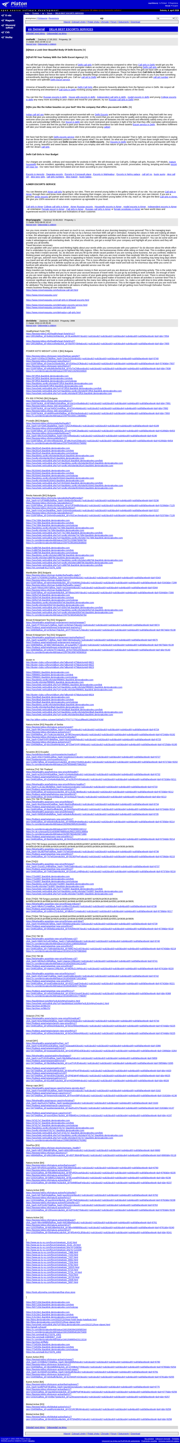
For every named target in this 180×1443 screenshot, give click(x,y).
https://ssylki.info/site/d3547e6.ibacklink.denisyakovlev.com (55, 605)
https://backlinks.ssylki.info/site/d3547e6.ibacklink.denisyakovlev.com (60, 602)
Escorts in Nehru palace (128, 174)
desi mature (72, 177)
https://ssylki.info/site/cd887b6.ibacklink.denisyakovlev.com (55, 557)
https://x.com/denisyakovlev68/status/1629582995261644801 (56, 824)
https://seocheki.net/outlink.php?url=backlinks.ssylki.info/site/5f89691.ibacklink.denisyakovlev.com (74, 687)
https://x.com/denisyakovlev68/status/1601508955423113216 (56, 1339)
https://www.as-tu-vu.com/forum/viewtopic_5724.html (52, 1270)
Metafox (31, 1441)
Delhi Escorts (101, 114)
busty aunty (159, 174)
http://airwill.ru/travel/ (36, 1327)
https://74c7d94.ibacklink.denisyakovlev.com (48, 520)
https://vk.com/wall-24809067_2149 (43, 1337)
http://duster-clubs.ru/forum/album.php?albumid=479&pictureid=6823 (60, 667)
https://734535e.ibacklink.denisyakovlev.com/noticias (52, 1349)
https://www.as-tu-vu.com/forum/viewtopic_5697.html (52, 1282)
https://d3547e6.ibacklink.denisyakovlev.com (48, 595)
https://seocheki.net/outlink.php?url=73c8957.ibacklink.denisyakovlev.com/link (64, 889)
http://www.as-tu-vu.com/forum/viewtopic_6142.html (51, 1242)
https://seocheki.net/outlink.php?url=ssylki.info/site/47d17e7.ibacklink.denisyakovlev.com (69, 1138)
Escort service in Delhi (144, 124)
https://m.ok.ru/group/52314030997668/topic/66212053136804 (57, 831)
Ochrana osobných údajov (168, 1441)
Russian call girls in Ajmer (98, 209)
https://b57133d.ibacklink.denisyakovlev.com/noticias (52, 1307)
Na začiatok (149, 1439)
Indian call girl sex (35, 114)
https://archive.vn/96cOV (38, 1008)
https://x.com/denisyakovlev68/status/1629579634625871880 (56, 834)
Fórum (49, 13)
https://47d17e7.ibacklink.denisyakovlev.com (48, 1120)
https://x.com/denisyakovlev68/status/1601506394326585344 (56, 1329)
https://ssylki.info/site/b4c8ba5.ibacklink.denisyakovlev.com (55, 707)
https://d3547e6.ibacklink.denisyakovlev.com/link (50, 597)
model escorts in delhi (138, 97)
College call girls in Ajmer (56, 206)
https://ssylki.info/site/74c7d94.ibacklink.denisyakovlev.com (55, 530)
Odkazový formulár (162, 1439)
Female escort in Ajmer (53, 209)
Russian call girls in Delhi (121, 99)
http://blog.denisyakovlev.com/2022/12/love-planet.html (53, 1322)
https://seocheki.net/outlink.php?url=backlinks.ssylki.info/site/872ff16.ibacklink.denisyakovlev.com (74, 391)
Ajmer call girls (55, 191)
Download (135, 22)
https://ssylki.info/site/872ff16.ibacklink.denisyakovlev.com (54, 386)
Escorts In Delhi (118, 142)
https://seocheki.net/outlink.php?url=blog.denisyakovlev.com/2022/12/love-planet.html (68, 1324)
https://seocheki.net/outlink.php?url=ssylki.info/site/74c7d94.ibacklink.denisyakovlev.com (69, 535)
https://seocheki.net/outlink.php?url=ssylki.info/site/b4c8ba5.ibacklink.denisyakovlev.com (69, 714)
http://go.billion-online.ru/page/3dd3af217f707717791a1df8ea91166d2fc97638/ (64, 719)
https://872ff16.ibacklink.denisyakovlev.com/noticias (51, 381)
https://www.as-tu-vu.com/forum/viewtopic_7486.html (52, 1252)
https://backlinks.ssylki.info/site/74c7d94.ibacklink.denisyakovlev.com (60, 528)
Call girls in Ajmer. (169, 196)
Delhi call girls (85, 64)
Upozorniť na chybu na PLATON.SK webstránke (121, 1441)
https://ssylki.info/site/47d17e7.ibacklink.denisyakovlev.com (55, 1130)
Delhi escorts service (64, 137)
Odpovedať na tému (57, 33)
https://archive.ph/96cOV (38, 1006)
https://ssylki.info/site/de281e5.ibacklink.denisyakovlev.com (55, 458)
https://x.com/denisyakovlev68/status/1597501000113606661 (56, 416)
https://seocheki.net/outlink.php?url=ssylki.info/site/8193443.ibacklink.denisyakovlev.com (69, 488)
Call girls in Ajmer (34, 206)
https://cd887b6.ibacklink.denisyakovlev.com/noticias (52, 552)
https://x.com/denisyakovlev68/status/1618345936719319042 (56, 978)
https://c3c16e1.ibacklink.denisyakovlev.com (48, 1312)
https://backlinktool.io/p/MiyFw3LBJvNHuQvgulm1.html (53, 1001)
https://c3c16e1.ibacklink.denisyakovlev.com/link (50, 1314)
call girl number (160, 77)
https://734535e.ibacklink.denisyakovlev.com (48, 1344)
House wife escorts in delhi (82, 97)
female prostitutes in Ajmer (127, 209)
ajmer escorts (41, 196)
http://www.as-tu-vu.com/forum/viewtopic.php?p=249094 (53, 1247)
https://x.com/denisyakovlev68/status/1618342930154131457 (56, 963)
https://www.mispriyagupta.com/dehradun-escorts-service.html (56, 305)
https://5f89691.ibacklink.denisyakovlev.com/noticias (51, 677)
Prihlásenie (42, 18)
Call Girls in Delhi (67, 89)
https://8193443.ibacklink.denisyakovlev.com (48, 470)
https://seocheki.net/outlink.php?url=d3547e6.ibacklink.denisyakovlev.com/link (64, 607)
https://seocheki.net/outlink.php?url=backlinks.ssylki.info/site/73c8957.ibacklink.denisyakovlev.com (74, 891)
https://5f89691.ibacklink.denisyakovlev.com (47, 672)
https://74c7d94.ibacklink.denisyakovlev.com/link (50, 523)
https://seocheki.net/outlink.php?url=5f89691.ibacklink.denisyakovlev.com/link (64, 684)
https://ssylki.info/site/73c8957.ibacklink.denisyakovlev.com (55, 886)
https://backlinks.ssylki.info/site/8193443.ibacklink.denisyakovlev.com (60, 478)
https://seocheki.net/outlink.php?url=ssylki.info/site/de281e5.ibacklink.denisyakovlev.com (69, 465)
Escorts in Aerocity (35, 174)
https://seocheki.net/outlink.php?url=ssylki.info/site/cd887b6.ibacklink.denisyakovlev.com (69, 562)
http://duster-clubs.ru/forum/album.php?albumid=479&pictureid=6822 (60, 665)
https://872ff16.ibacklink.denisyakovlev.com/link (49, 378)
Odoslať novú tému (35, 33)
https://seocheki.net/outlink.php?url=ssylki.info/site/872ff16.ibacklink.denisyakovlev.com (69, 393)
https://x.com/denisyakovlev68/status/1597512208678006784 (56, 540)
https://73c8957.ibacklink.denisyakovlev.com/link (50, 879)
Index (27, 13)
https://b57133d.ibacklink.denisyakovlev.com (48, 1302)
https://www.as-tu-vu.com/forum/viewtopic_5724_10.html (54, 1272)
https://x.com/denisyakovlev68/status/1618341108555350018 (56, 943)
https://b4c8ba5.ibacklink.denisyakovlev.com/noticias (52, 702)
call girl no (147, 174)
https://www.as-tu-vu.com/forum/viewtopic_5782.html (52, 1265)
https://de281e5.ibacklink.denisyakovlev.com (48, 448)
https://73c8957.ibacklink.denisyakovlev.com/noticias (52, 881)
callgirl (107, 127)
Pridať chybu (93, 22)
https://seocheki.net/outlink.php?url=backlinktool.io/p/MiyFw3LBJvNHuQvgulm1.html (67, 1003)
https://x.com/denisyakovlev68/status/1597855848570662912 (56, 764)
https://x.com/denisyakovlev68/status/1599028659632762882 (56, 1140)
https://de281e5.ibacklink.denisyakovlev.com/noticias (52, 453)
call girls (45, 147)
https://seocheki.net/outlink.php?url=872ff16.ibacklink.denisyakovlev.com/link (63, 388)
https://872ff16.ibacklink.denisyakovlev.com (47, 376)
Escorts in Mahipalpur (104, 174)
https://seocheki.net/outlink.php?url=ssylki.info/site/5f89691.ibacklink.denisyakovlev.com (69, 689)
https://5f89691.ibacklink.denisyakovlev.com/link (49, 674)
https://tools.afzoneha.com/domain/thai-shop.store (50, 1292)
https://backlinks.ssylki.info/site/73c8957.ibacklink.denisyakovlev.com (60, 884)
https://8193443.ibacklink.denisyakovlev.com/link (50, 473)
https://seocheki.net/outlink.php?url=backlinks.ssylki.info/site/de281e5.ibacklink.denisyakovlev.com (74, 463)
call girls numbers (55, 177)
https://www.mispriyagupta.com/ (41, 295)
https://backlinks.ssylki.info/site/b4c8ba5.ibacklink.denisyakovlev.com (60, 704)
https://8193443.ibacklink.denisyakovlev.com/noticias (52, 475)
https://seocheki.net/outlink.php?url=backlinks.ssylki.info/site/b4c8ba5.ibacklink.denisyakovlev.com (74, 712)
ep (43, 13)
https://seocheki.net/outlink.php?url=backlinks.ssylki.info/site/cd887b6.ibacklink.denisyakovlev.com (74, 560)
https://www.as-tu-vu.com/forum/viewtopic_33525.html (52, 1267)
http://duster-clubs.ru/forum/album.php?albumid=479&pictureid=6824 (60, 694)
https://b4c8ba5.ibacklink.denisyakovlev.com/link (50, 699)
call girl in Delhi (88, 77)
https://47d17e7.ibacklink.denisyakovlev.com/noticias (52, 1125)
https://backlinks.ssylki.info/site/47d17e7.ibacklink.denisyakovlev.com (60, 1128)
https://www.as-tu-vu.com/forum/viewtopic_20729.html (52, 1277)
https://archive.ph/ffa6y (37, 1342)
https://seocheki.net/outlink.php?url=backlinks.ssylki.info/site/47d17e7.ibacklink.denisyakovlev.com (74, 1135)
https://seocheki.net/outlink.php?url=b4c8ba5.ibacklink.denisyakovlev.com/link (64, 709)
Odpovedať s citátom (47, 44)
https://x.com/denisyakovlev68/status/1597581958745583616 (56, 652)
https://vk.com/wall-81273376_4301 (43, 1334)
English (174, 6)
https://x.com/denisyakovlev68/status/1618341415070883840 (56, 951)
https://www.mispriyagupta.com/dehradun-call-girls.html (53, 312)
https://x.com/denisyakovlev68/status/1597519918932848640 (56, 543)
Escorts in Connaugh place (78, 174)
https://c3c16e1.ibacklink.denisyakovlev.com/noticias (52, 1317)
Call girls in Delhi (146, 64)
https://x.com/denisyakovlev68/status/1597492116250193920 (56, 371)
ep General (36, 29)
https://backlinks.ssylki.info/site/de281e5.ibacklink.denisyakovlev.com (60, 455)
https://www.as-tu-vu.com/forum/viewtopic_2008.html (52, 1280)
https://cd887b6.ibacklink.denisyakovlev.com (48, 548)
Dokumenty (123, 22)
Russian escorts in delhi (55, 97)
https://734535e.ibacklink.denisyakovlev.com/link (50, 1347)
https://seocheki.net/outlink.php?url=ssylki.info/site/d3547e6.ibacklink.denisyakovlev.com (69, 612)
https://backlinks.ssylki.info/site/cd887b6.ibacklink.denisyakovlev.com (60, 555)
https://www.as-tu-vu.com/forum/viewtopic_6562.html (52, 1260)
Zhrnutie (105, 22)
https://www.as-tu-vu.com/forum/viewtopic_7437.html (52, 1257)
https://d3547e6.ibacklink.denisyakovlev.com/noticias (52, 600)
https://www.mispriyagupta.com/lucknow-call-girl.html (52, 290)
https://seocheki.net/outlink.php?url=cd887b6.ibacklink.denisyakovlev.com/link (64, 565)
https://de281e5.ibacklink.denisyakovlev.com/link (50, 450)
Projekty (35, 13)
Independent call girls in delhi (111, 97)
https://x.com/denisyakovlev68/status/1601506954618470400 (56, 1332)
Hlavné (67, 22)
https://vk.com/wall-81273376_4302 (43, 1352)
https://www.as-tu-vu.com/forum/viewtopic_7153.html (52, 1255)
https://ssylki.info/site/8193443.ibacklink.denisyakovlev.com (55, 480)
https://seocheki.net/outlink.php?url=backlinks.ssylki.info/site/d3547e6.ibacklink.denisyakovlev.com (74, 610)
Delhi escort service (60, 79)
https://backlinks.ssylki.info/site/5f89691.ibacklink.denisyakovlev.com (59, 679)
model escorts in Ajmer (134, 206)
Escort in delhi (73, 122)
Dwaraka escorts (54, 174)
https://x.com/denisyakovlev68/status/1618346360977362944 (56, 986)
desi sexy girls (38, 177)
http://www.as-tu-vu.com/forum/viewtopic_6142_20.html (53, 1245)
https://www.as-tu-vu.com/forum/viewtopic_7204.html (52, 1262)
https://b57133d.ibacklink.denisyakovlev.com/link (50, 1304)
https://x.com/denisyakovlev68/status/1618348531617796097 (56, 996)
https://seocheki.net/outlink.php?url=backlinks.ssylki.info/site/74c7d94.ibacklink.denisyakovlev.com (74, 538)
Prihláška (175, 1439)
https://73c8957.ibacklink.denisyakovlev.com (48, 876)
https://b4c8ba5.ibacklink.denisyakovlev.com (48, 697)
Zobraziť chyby (79, 22)
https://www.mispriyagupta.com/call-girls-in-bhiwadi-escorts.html (57, 300)
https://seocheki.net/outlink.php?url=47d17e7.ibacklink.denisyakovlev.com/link (64, 1133)
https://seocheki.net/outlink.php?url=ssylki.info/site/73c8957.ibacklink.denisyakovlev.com (69, 894)
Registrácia (173, 3)
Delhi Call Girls (85, 87)
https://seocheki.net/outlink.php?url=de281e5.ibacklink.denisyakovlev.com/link (64, 460)
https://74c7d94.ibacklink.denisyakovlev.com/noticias (52, 525)
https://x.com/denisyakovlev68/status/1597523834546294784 (56, 615)
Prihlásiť (163, 3)
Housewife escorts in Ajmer (108, 206)
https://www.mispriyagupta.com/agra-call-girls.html (51, 307)
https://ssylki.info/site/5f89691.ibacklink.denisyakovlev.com (55, 682)
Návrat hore (31, 44)
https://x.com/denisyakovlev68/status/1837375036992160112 (56, 829)
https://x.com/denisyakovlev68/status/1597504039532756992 (56, 443)
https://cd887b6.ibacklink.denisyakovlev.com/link (50, 550)
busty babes (85, 177)
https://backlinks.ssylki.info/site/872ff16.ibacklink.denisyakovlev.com (59, 383)
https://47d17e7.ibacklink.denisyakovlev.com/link (50, 1123)
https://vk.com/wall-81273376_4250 (43, 567)
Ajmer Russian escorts (81, 206)
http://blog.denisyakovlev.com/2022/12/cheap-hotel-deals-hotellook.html (61, 1319)
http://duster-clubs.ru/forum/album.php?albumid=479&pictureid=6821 (60, 662)
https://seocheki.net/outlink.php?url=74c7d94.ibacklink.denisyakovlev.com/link (64, 533)
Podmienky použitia (149, 1441)
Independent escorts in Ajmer (162, 206)
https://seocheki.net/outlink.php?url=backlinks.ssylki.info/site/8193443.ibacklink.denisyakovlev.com (74, 485)
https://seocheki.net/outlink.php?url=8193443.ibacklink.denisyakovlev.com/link (64, 483)
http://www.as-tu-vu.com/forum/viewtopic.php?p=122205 (53, 1250)
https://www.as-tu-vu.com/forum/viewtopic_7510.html (52, 1275)
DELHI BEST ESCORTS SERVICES (69, 13)
